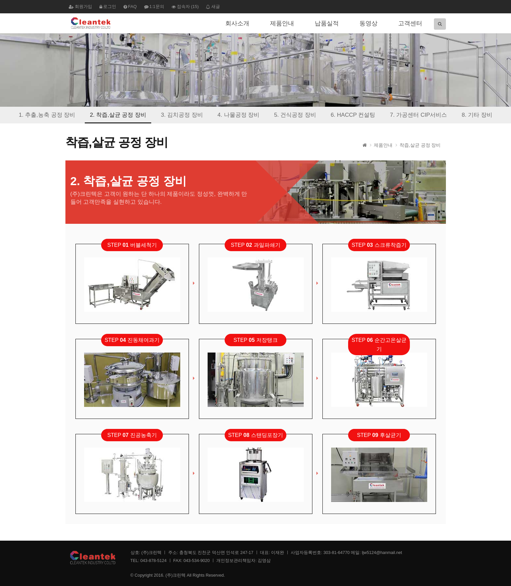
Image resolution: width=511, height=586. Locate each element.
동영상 (368, 23)
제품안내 (282, 23)
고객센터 (410, 23)
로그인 (107, 6)
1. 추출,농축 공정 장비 (47, 115)
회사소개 (237, 23)
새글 (213, 6)
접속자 (185, 6)
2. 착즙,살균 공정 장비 (118, 115)
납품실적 (327, 23)
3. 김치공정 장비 (182, 115)
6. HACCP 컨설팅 (353, 115)
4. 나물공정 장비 (239, 115)
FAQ (130, 6)
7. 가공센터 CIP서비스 (418, 115)
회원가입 (80, 6)
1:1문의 (154, 6)
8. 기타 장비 (477, 115)
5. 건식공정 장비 (295, 115)
